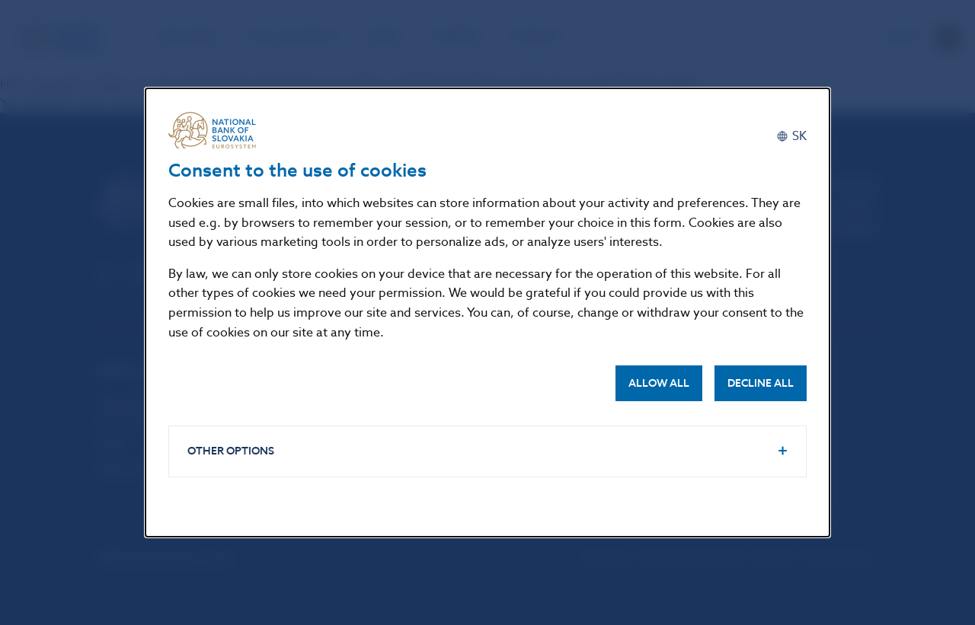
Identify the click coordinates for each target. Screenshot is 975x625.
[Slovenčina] (791, 136)
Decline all (760, 383)
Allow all (658, 383)
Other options (230, 451)
